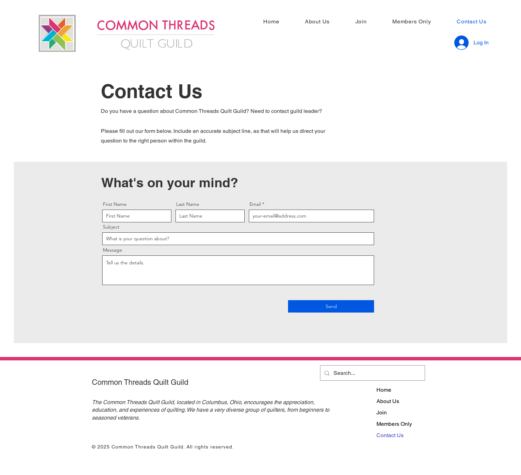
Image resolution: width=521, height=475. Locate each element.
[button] (309, 21)
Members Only (394, 424)
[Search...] (371, 373)
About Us (387, 401)
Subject (111, 226)
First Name (115, 204)
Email (255, 204)
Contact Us (390, 435)
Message (112, 249)
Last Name (187, 204)
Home (383, 390)
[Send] (331, 306)
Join (381, 412)
